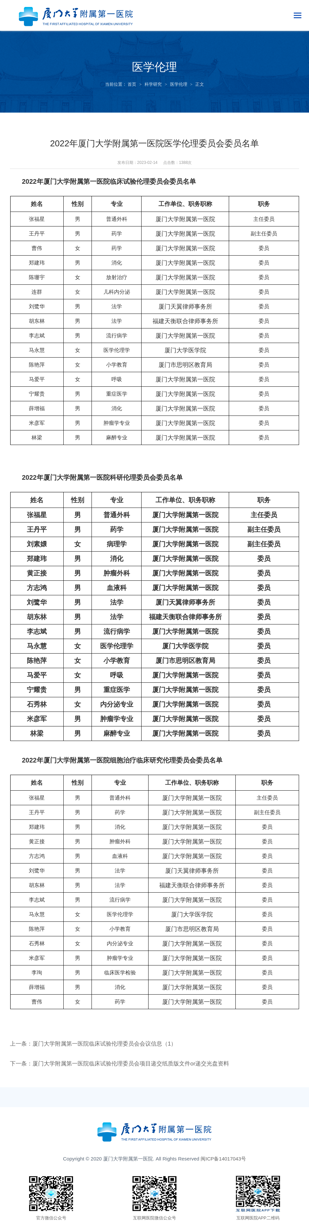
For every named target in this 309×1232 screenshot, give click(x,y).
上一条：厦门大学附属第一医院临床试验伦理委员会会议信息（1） (98, 1043)
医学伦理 (178, 84)
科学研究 (153, 84)
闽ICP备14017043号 (223, 1158)
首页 (132, 84)
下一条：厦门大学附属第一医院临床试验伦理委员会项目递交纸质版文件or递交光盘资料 (126, 1063)
